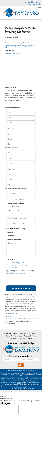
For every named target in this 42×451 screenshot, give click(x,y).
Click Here (13, 313)
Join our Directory (31, 2)
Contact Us (18, 336)
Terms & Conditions (25, 338)
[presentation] (22, 279)
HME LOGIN (32, 4)
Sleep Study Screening (19, 265)
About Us (9, 336)
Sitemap (13, 370)
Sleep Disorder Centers (28, 333)
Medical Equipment (11, 333)
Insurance (11, 236)
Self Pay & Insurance (14, 239)
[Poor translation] (7, 403)
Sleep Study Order (17, 262)
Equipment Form (17, 267)
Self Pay (10, 232)
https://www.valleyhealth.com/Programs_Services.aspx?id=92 (21, 46)
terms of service (17, 273)
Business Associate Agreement (25, 370)
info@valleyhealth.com (13, 53)
